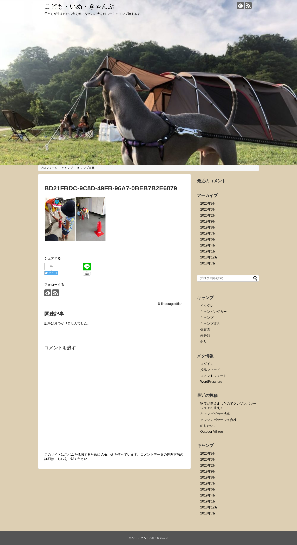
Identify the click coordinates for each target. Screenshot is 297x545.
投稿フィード (210, 370)
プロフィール (49, 167)
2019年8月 (208, 227)
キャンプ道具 (85, 167)
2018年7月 (208, 263)
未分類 (205, 335)
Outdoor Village (211, 431)
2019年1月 (208, 251)
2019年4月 (208, 245)
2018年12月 (209, 257)
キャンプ (67, 167)
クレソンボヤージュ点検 (218, 420)
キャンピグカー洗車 (215, 414)
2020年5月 (208, 203)
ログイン (206, 364)
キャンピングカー (213, 311)
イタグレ (206, 305)
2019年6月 (208, 239)
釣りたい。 (208, 426)
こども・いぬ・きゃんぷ (79, 6)
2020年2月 (208, 215)
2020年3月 (208, 209)
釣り (203, 341)
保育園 (205, 329)
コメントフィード (213, 376)
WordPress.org (211, 381)
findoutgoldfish (171, 304)
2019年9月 (208, 221)
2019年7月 (208, 233)
